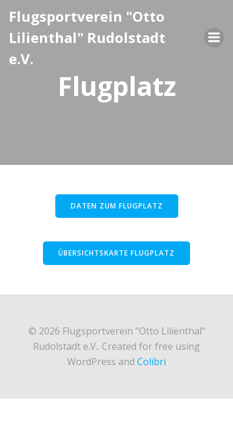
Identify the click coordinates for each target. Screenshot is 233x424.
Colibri (151, 361)
